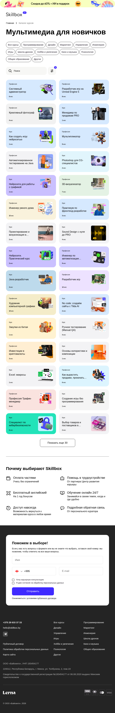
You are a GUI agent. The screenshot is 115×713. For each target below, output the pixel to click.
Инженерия (98, 44)
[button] (17, 571)
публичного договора (46, 598)
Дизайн (51, 44)
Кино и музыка (69, 52)
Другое (37, 59)
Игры (10, 52)
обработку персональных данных (49, 583)
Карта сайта (9, 654)
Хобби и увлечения (47, 52)
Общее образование (18, 59)
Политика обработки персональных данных (25, 649)
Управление (81, 44)
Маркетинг (65, 44)
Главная (10, 23)
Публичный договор (13, 644)
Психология (87, 52)
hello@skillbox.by (11, 627)
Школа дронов (25, 52)
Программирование (33, 44)
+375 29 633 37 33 (12, 622)
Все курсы (13, 44)
